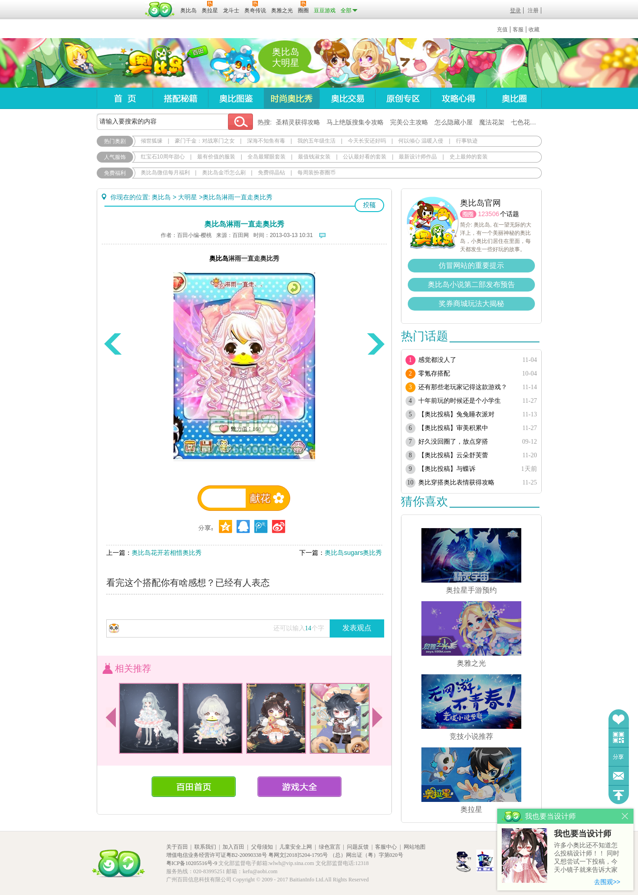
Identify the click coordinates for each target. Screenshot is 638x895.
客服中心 (386, 847)
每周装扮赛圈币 (316, 172)
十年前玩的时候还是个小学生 (459, 400)
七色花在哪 (527, 122)
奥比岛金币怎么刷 (224, 172)
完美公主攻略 (409, 122)
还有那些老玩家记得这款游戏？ (462, 387)
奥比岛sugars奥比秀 (353, 552)
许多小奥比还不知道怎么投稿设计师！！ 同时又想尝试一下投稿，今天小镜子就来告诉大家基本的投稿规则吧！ (586, 858)
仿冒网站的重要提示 (471, 265)
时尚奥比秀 (291, 98)
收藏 (534, 29)
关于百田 (177, 847)
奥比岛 (153, 63)
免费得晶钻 (271, 172)
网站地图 (414, 847)
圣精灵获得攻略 (298, 122)
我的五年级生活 (316, 141)
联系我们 (205, 847)
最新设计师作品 (418, 156)
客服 (518, 29)
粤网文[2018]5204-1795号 (298, 855)
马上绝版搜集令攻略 (355, 122)
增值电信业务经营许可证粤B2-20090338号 (216, 855)
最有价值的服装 (216, 156)
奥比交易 (347, 98)
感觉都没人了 (437, 359)
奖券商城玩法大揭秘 (471, 303)
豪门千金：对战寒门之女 (205, 141)
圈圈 (468, 214)
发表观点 (356, 628)
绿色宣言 (330, 847)
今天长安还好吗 (367, 141)
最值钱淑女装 (314, 156)
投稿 (369, 205)
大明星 (187, 197)
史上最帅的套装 (469, 156)
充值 (502, 29)
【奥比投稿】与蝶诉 (446, 468)
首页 (125, 98)
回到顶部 (618, 795)
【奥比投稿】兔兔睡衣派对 (456, 414)
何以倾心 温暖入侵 (420, 141)
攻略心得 (458, 98)
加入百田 (233, 847)
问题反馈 (618, 775)
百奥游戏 (119, 4)
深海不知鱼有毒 (266, 141)
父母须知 (262, 847)
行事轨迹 (467, 141)
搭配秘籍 (180, 98)
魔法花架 (491, 122)
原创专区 (402, 98)
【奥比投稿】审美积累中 (453, 428)
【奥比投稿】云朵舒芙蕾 (453, 455)
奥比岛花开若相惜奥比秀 (167, 552)
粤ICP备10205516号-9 (192, 863)
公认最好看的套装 (364, 156)
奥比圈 (514, 98)
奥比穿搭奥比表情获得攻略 (456, 482)
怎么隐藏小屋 (454, 122)
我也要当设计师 (582, 833)
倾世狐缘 (152, 141)
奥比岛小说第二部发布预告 (471, 284)
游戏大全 (299, 786)
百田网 (160, 9)
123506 (489, 214)
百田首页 (194, 786)
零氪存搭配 (434, 373)
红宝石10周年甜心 (163, 156)
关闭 (625, 816)
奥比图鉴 (236, 98)
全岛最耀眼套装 (266, 156)
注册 (533, 10)
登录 (515, 10)
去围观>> (607, 881)
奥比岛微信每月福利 (165, 172)
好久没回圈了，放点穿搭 (453, 441)
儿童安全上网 (295, 847)
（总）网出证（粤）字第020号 (366, 855)
